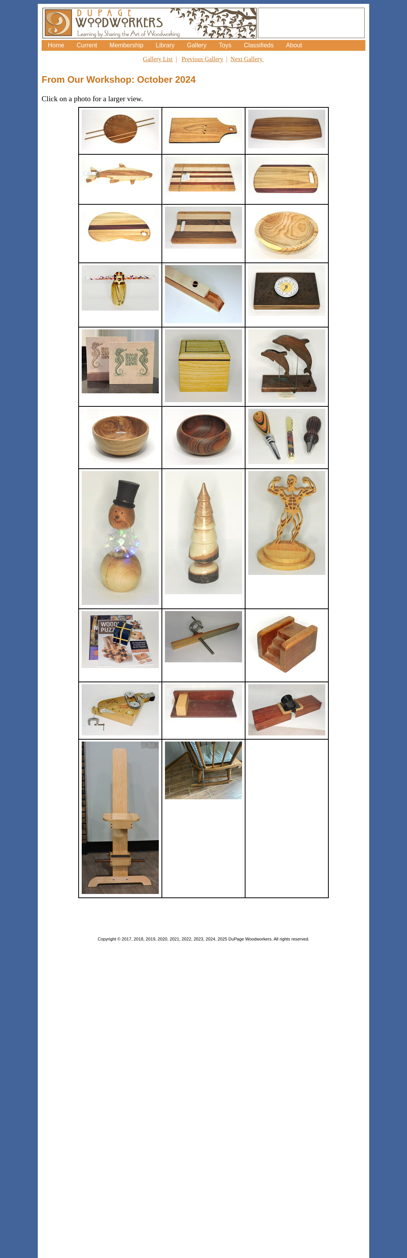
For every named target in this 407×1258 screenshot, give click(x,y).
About (294, 45)
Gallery (197, 45)
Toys (225, 45)
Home (56, 45)
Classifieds (259, 45)
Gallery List (158, 59)
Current (87, 45)
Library (165, 45)
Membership (126, 45)
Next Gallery (247, 59)
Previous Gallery (202, 59)
